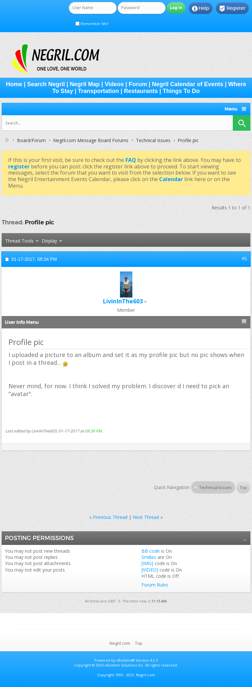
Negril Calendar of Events (187, 84)
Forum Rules (154, 585)
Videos (114, 84)
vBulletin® (125, 660)
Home (14, 84)
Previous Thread (110, 517)
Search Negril (46, 84)
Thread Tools (19, 241)
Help (200, 8)
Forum (138, 84)
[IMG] (147, 563)
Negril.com (120, 643)
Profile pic (39, 222)
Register (232, 8)
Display (49, 241)
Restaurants (141, 91)
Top (243, 487)
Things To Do (181, 91)
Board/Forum (31, 140)
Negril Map (85, 84)
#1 (244, 258)
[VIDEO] (149, 570)
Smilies (148, 557)
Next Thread (146, 517)
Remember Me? (92, 23)
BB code (150, 551)
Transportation (98, 91)
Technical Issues (153, 140)
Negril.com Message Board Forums (90, 140)
